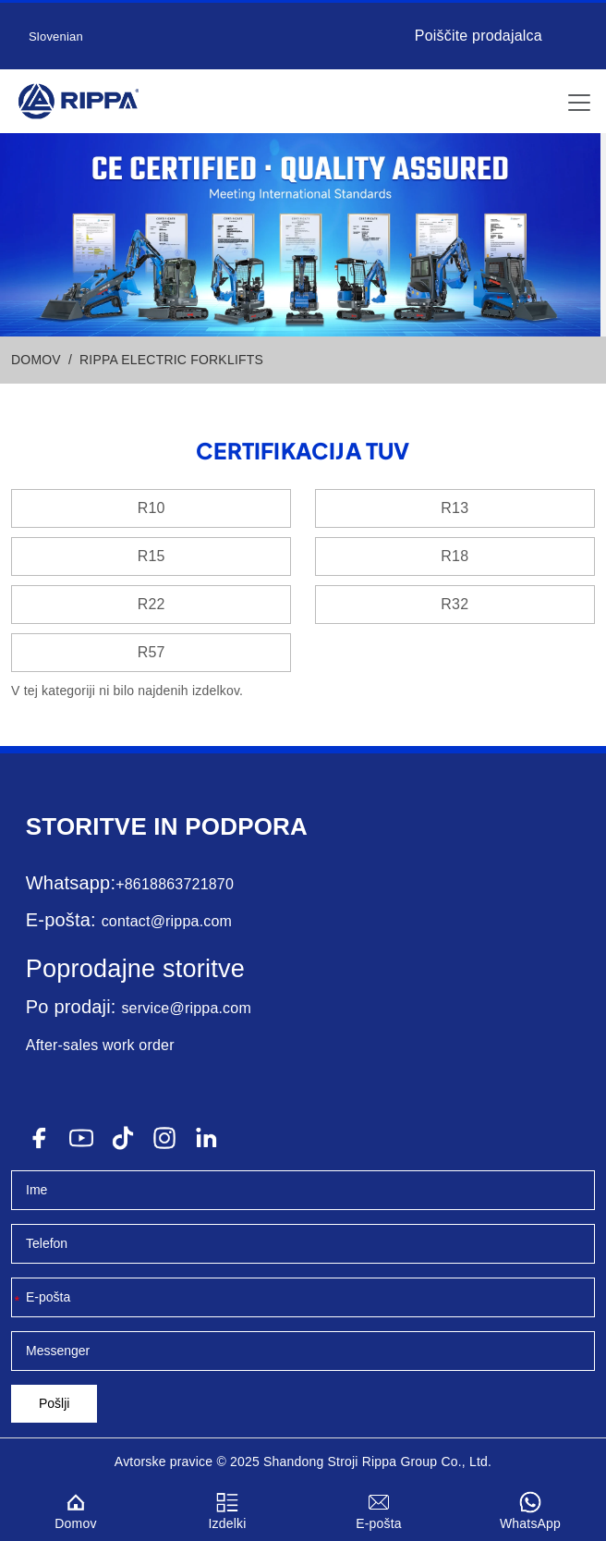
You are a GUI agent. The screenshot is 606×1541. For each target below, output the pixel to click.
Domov (75, 1508)
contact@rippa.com (167, 921)
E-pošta (378, 1508)
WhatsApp (530, 1508)
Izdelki (227, 1508)
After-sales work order (100, 1045)
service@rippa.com (186, 1008)
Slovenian (56, 36)
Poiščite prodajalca (478, 35)
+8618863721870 (174, 884)
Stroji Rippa (362, 1461)
